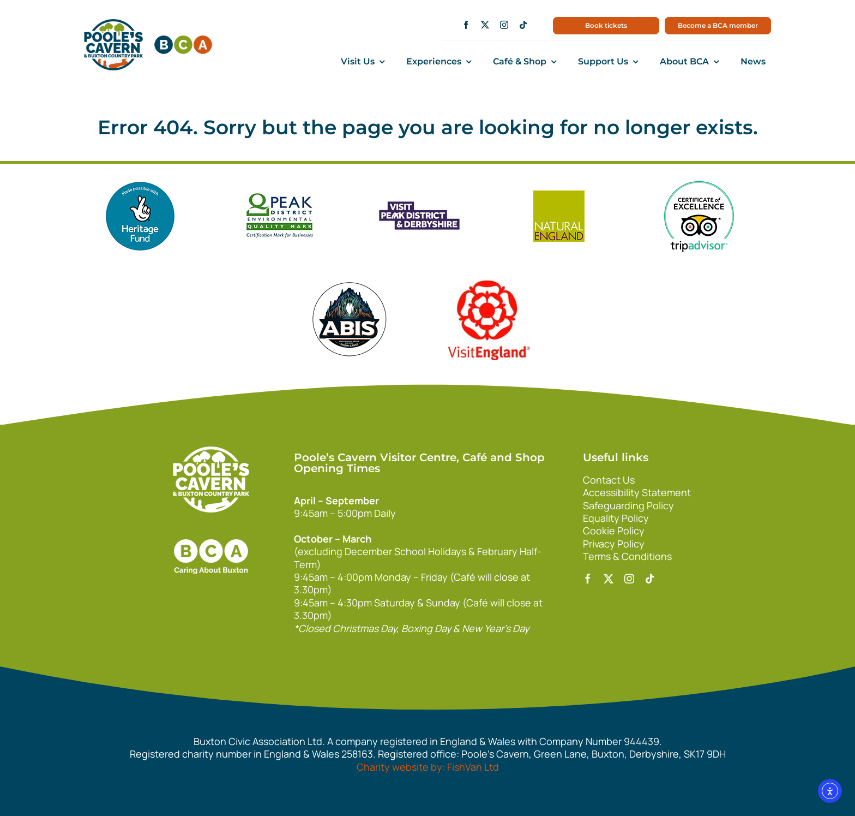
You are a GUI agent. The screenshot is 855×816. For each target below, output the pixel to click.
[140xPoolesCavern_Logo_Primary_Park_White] (211, 451)
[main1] (113, 24)
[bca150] (183, 40)
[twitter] (485, 25)
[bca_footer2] (211, 528)
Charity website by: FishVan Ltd (428, 766)
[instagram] (504, 25)
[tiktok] (523, 25)
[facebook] (466, 25)
